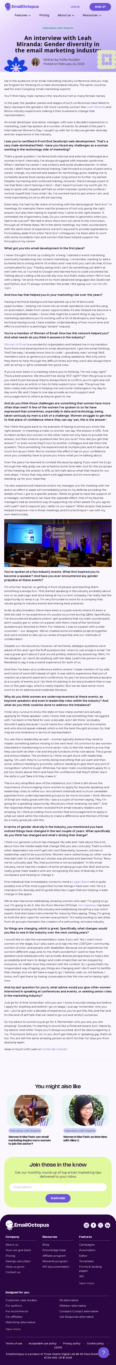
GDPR (58, 1347)
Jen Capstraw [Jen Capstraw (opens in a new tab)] (87, 905)
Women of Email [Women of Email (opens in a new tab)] (15, 344)
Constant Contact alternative (78, 1311)
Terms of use (14, 1343)
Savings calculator (18, 1261)
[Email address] (58, 1187)
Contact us (13, 1272)
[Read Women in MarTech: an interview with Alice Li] (85, 1120)
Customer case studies (21, 1300)
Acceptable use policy (43, 1343)
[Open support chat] (103, 1352)
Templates (86, 1261)
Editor (83, 1255)
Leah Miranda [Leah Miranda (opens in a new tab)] (96, 107)
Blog (45, 1244)
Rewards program (55, 1261)
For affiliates (14, 1316)
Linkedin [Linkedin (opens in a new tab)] (61, 1049)
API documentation (55, 1266)
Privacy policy (72, 1343)
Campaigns (86, 1244)
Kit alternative (68, 1300)
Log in (75, 6)
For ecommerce (17, 1311)
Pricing (44, 15)
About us (12, 1244)
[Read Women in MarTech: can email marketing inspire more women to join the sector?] (30, 1120)
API (81, 1276)
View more (86, 1283)
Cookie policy (95, 1343)
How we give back (18, 1250)
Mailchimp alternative (20, 1322)
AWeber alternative (72, 1305)
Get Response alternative (76, 1316)
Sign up (100, 6)
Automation (87, 1250)
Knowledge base (54, 1250)
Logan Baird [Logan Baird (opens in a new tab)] (80, 881)
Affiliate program (54, 1255)
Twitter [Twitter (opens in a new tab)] (46, 1049)
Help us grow (15, 1266)
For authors (14, 1305)
